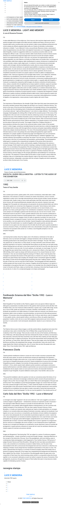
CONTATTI (55, 12)
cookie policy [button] (35, 487)
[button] (59, 481)
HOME (56, 3)
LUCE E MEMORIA (13, 169)
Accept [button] (51, 498)
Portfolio (55, 4)
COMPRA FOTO (53, 8)
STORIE (56, 6)
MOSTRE (55, 10)
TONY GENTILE (7, 1)
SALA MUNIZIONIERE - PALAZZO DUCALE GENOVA (27, 26)
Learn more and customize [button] (42, 502)
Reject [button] (33, 498)
